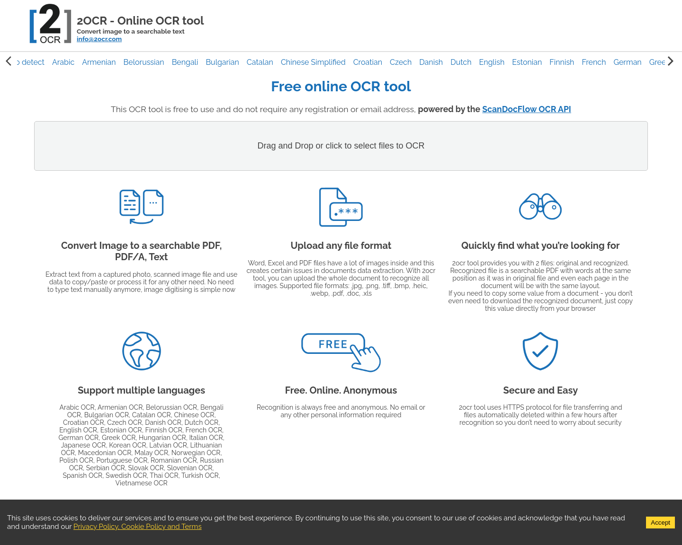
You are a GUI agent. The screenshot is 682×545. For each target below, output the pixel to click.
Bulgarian (222, 62)
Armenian (99, 62)
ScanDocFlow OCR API (526, 109)
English (491, 62)
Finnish (561, 62)
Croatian (367, 62)
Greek (659, 62)
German (627, 62)
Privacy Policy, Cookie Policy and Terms (137, 526)
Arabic (63, 62)
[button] (63, 62)
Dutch (460, 62)
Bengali (185, 62)
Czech (401, 62)
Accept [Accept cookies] (660, 522)
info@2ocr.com (99, 39)
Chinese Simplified (313, 62)
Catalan (260, 62)
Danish (431, 62)
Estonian (527, 62)
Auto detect (24, 62)
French (594, 62)
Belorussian (144, 62)
